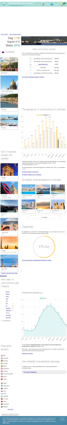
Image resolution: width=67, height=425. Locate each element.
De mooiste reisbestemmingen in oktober (33, 77)
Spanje (5, 366)
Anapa (3, 109)
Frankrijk (3, 179)
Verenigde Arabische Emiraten (8, 252)
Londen (4, 196)
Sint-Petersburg (7, 91)
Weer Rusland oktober (15, 34)
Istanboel (4, 232)
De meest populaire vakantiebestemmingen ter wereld (36, 260)
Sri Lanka (5, 398)
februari (8, 294)
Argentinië (5, 396)
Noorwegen (6, 404)
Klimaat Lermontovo (27, 353)
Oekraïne (5, 363)
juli (6, 305)
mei (7, 301)
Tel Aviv (54, 195)
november (8, 315)
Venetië (4, 269)
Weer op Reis (4, 34)
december (8, 317)
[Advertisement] (33, 20)
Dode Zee (40, 210)
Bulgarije (5, 406)
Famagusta (55, 210)
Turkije (3, 234)
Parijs (3, 177)
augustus (8, 308)
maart (7, 296)
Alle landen (10, 409)
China (4, 401)
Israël (4, 393)
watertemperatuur (43, 64)
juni (7, 303)
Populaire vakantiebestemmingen (9, 273)
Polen (4, 391)
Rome (3, 214)
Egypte (5, 383)
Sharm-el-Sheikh (27, 195)
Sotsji (3, 128)
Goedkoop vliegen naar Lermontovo (31, 174)
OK (62, 419)
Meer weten (6, 423)
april (7, 298)
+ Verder (44, 217)
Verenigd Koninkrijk (6, 197)
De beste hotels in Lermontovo (30, 172)
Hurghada (40, 195)
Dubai (3, 250)
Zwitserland (6, 368)
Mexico (5, 376)
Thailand (5, 388)
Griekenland (6, 385)
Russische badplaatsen (30, 372)
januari (7, 291)
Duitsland (5, 360)
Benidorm (25, 210)
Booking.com (3, 275)
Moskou (4, 73)
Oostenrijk (5, 358)
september (8, 310)
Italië (2, 215)
